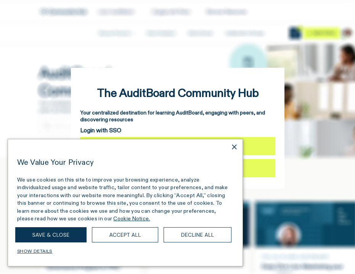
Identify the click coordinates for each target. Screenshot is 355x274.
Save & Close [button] (51, 234)
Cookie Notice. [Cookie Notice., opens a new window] (131, 218)
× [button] (234, 147)
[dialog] (125, 202)
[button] (125, 251)
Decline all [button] (197, 234)
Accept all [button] (125, 234)
